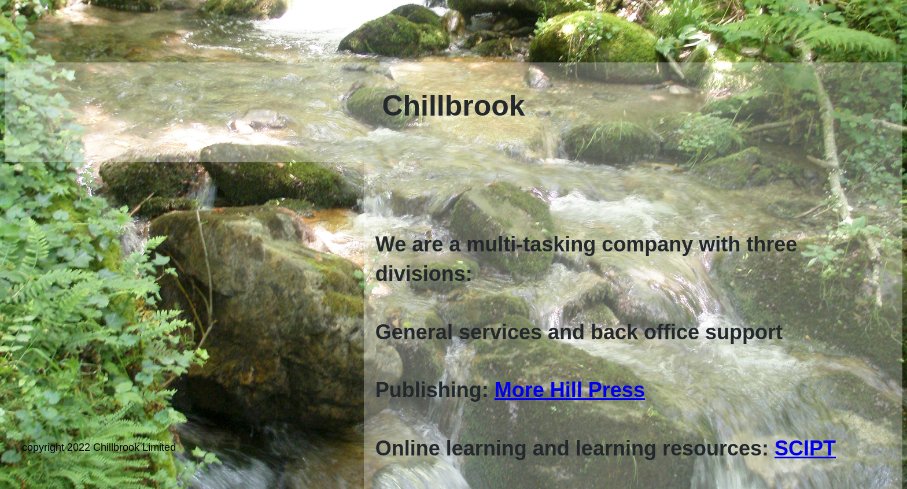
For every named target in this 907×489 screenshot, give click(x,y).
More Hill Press (570, 390)
